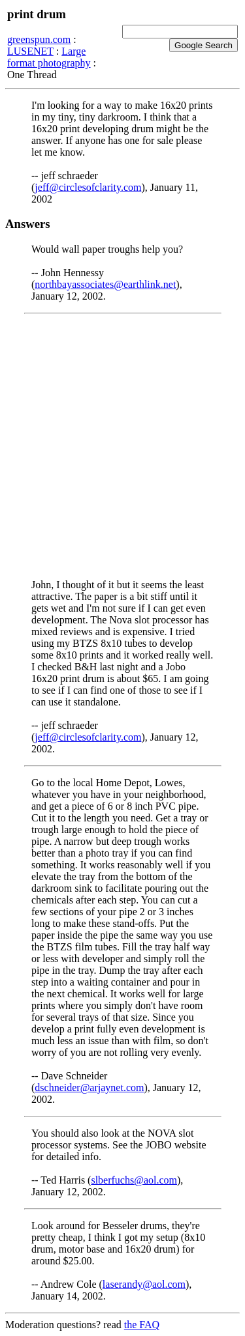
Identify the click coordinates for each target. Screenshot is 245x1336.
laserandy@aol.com (144, 1284)
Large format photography (49, 57)
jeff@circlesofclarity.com (88, 187)
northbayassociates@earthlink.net (105, 284)
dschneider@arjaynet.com (89, 1087)
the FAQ (141, 1324)
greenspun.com (39, 39)
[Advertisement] (122, 446)
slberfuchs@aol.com (134, 1180)
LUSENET (30, 51)
